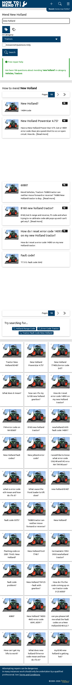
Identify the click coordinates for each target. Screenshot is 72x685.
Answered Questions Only (18, 45)
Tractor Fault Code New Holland (36, 333)
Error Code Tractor (48, 328)
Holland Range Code (24, 328)
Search (9, 52)
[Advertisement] (36, 159)
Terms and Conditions (29, 674)
